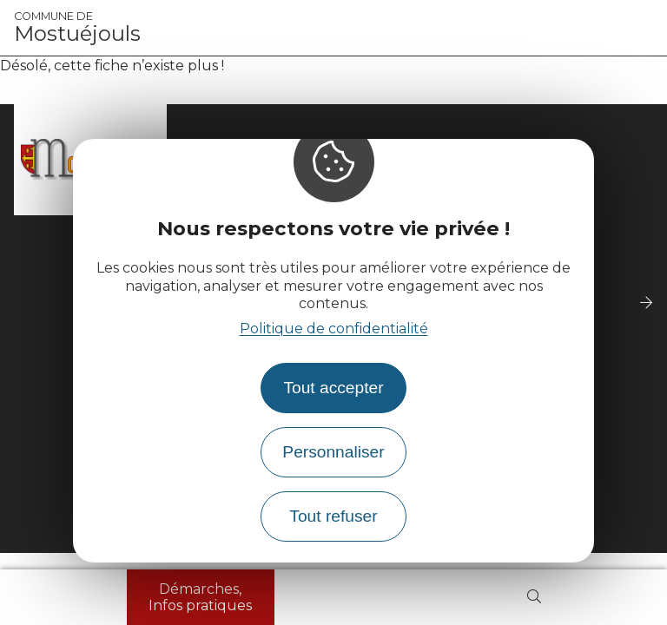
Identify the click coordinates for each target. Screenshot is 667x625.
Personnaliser (333, 452)
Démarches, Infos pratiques (200, 597)
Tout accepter (333, 387)
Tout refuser (333, 516)
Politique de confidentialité (334, 328)
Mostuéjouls (77, 27)
